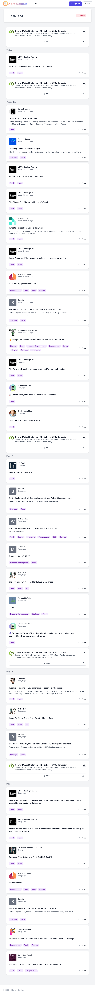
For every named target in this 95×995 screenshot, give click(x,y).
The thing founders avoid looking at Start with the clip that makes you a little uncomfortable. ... (45, 152)
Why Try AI (22, 572)
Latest (36, 4)
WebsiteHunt (23, 519)
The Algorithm (23, 218)
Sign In (87, 4)
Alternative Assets (25, 274)
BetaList (21, 300)
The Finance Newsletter (27, 330)
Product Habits (24, 139)
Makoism (21, 547)
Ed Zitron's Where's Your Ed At (30, 848)
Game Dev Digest (25, 955)
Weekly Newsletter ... (17, 532)
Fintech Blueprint (24, 929)
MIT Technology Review (27, 57)
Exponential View (25, 385)
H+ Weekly (22, 463)
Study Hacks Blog (25, 411)
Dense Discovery (24, 109)
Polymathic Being (25, 598)
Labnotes (21, 678)
